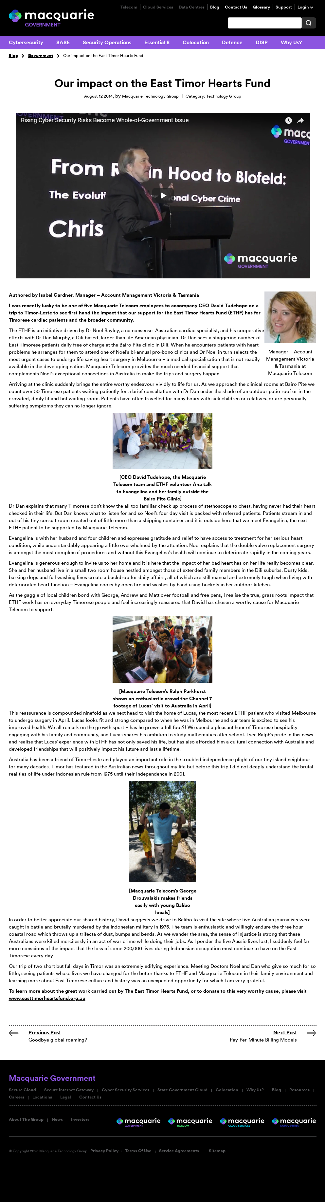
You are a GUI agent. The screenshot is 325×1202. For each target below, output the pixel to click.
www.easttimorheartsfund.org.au (47, 998)
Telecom (128, 7)
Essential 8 (157, 42)
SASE (63, 42)
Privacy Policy (104, 1151)
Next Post (285, 1032)
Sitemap (217, 1151)
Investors (80, 1119)
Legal (65, 1097)
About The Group (26, 1119)
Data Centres (192, 7)
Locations (42, 1097)
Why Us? (291, 42)
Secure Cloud (22, 1090)
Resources (299, 1090)
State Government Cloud (182, 1090)
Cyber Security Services (125, 1090)
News (57, 1119)
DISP (262, 42)
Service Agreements (179, 1151)
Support (284, 7)
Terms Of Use (138, 1151)
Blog (214, 7)
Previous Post (44, 1032)
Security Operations (107, 42)
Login (303, 7)
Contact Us (236, 7)
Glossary (261, 7)
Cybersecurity (26, 42)
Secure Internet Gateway (69, 1090)
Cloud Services (158, 7)
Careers (16, 1097)
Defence (232, 42)
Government (40, 56)
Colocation (196, 42)
